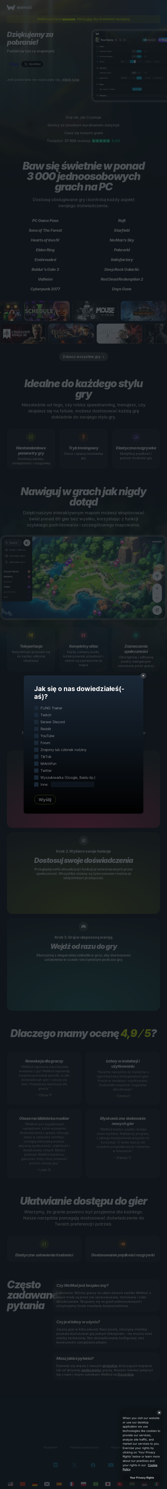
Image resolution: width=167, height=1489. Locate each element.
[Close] (159, 1412)
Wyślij (45, 799)
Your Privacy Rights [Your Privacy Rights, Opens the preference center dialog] (142, 1477)
